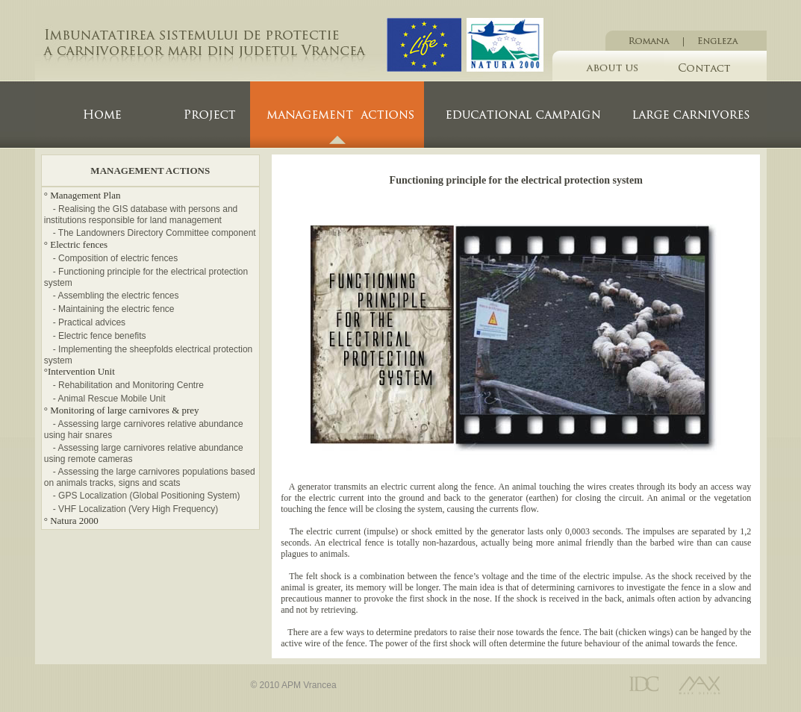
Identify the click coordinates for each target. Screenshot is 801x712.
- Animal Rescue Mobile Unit (109, 398)
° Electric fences (75, 244)
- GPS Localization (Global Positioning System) (146, 495)
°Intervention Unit (79, 371)
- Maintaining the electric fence (114, 309)
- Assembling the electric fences (116, 295)
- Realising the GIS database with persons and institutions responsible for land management (140, 214)
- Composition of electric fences (115, 258)
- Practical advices (89, 322)
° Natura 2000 (71, 520)
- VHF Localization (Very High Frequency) (135, 509)
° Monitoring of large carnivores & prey (121, 410)
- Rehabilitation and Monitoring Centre (128, 385)
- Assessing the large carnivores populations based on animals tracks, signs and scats (149, 477)
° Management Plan (82, 195)
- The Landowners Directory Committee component (154, 233)
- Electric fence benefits (99, 336)
